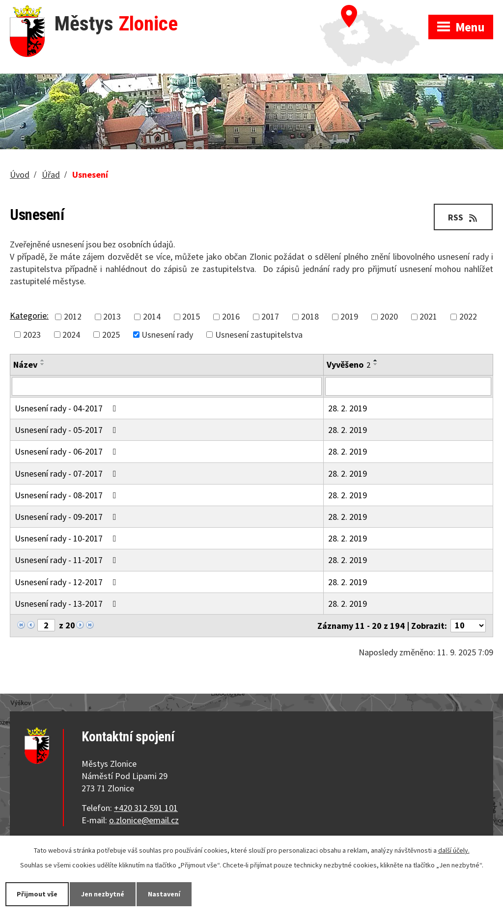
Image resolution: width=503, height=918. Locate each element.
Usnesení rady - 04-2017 (67, 408)
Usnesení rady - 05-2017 (67, 429)
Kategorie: (29, 315)
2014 (152, 317)
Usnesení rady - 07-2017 (67, 473)
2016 (231, 317)
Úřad (51, 174)
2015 (191, 317)
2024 (71, 334)
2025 (111, 334)
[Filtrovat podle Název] (167, 386)
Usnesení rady (167, 334)
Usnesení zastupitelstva (259, 334)
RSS (463, 217)
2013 (112, 317)
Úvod (19, 174)
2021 (428, 317)
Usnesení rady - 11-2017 (67, 560)
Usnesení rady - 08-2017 (67, 495)
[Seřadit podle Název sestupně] (42, 364)
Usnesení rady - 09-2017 (67, 516)
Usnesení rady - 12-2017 (67, 582)
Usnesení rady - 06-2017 (67, 451)
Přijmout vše (37, 894)
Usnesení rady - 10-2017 (67, 538)
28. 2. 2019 (347, 408)
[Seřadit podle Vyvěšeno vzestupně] (375, 360)
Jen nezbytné (102, 894)
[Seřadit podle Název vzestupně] (42, 360)
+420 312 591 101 (146, 807)
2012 (73, 317)
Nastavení (164, 894)
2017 (270, 317)
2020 (389, 317)
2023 (32, 334)
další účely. (454, 850)
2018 (310, 317)
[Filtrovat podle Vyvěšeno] (408, 386)
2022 (468, 317)
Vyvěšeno (348, 364)
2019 (349, 317)
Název (25, 364)
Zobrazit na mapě (374, 10)
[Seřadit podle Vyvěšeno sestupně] (375, 364)
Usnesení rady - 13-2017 (67, 603)
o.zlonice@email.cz (144, 820)
